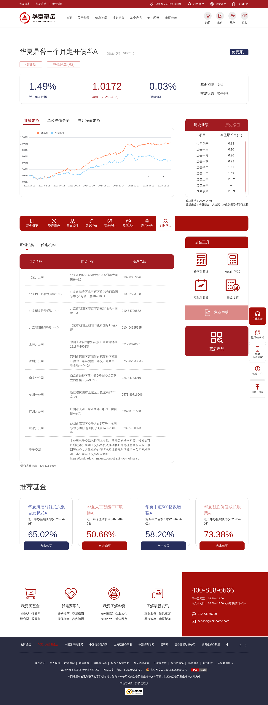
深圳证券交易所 (211, 644)
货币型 (24, 613)
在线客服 (257, 315)
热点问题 (78, 618)
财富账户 (221, 4)
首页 (69, 17)
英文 (244, 22)
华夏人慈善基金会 (48, 644)
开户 (232, 22)
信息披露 (101, 17)
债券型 (35, 613)
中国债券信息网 (98, 644)
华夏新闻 (165, 618)
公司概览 (107, 613)
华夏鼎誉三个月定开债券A (59, 51)
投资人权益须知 (120, 663)
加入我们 (55, 663)
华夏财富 (57, 3)
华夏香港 (41, 3)
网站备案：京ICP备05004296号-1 (123, 669)
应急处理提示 (225, 663)
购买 (207, 22)
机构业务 (107, 618)
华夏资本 (25, 3)
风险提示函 (100, 663)
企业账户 (243, 4)
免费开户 (239, 52)
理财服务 (119, 17)
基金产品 (136, 17)
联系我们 (40, 663)
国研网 (164, 644)
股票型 (35, 618)
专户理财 (153, 17)
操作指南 (64, 618)
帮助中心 (257, 370)
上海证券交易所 (123, 644)
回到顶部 (257, 388)
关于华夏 (84, 17)
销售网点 (121, 618)
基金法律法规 (141, 663)
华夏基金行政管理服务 (168, 4)
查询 (220, 22)
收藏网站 (69, 663)
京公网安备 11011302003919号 (166, 669)
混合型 (24, 618)
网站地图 (208, 663)
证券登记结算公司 (185, 644)
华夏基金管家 (257, 352)
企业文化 (121, 613)
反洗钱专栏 (160, 663)
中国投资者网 (146, 644)
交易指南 (78, 613)
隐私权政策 (177, 663)
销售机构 (84, 663)
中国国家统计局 (74, 644)
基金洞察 (150, 618)
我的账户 (198, 4)
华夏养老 (171, 17)
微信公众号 (257, 334)
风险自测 (193, 663)
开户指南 (64, 613)
